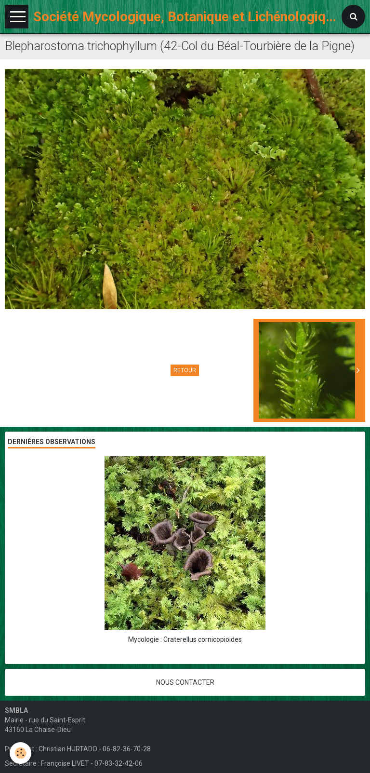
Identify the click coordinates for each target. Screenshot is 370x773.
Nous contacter (185, 682)
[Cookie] (20, 753)
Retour (184, 370)
